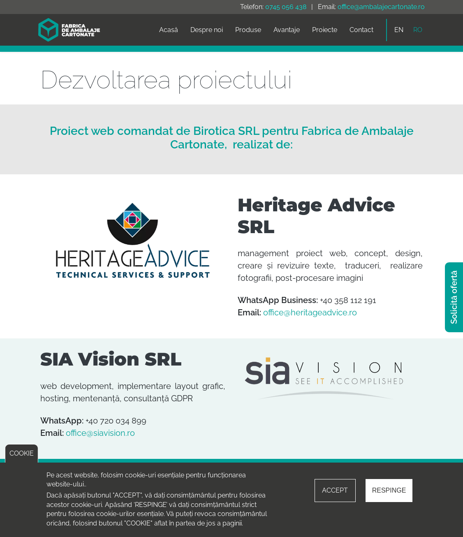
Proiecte (324, 30)
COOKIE (21, 453)
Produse (248, 30)
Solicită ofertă (454, 297)
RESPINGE (389, 490)
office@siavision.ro (100, 433)
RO (417, 30)
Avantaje (286, 30)
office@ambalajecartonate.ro (381, 7)
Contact (361, 30)
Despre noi (206, 30)
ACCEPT (335, 490)
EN (398, 30)
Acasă (168, 30)
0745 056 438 (285, 7)
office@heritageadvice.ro (310, 312)
